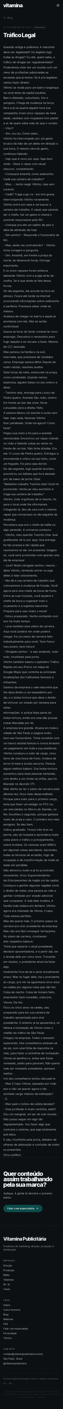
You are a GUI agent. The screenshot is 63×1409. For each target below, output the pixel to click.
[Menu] (58, 5)
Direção (7, 1265)
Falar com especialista (22, 1208)
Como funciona (11, 1309)
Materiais (8, 1319)
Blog (7, 17)
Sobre (6, 1305)
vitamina (13, 5)
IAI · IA (6, 1284)
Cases (6, 1289)
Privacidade (10, 1333)
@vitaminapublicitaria (15, 1363)
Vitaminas (8, 1279)
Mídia (6, 1275)
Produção (8, 1270)
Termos (7, 1338)
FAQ (5, 1323)
